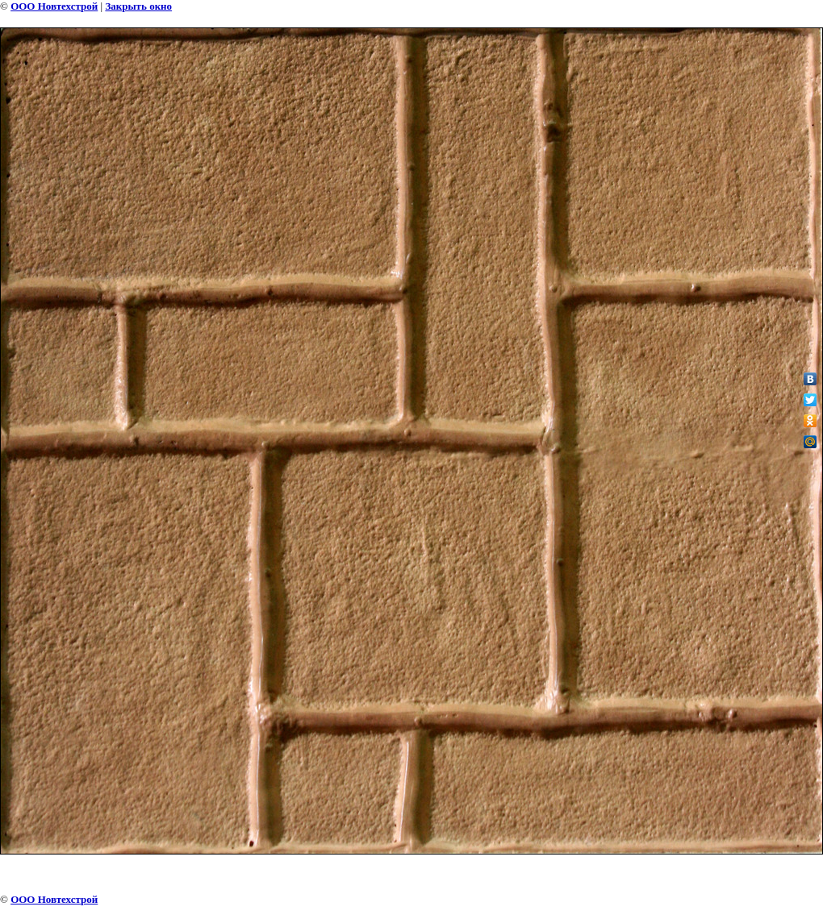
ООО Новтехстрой (54, 6)
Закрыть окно (138, 6)
